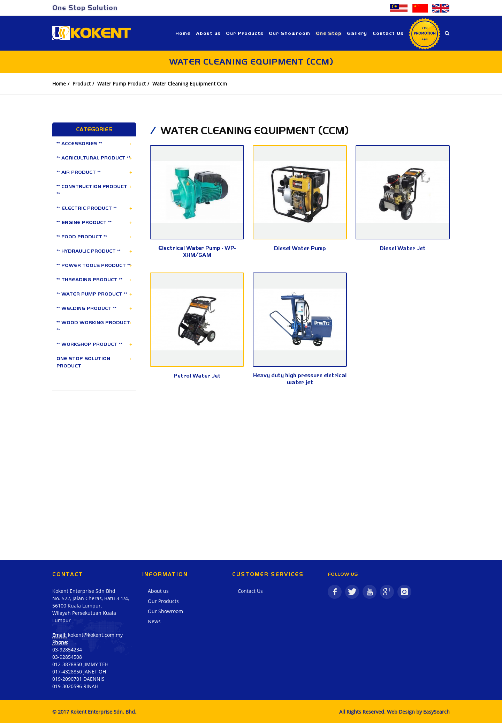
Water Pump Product (121, 83)
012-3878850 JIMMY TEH (80, 664)
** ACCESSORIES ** (79, 143)
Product (82, 83)
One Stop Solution (84, 8)
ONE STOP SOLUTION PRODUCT (83, 362)
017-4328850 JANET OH (79, 671)
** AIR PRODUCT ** (78, 172)
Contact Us (250, 591)
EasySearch (436, 711)
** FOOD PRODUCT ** (81, 236)
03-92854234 (67, 649)
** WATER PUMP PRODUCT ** (91, 294)
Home (59, 83)
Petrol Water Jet (197, 376)
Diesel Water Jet (403, 248)
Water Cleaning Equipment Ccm (189, 83)
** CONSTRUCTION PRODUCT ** (91, 190)
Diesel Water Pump (300, 248)
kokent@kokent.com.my (95, 635)
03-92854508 (67, 657)
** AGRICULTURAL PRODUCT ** (93, 158)
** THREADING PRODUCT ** (89, 279)
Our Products (163, 601)
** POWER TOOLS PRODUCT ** (93, 265)
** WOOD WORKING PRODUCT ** (93, 326)
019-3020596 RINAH (75, 686)
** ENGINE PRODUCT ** (84, 222)
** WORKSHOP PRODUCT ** (89, 344)
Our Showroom (165, 611)
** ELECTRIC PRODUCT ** (86, 208)
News (154, 621)
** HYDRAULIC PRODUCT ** (88, 251)
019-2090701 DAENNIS (78, 679)
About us (158, 591)
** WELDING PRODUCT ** (86, 308)
